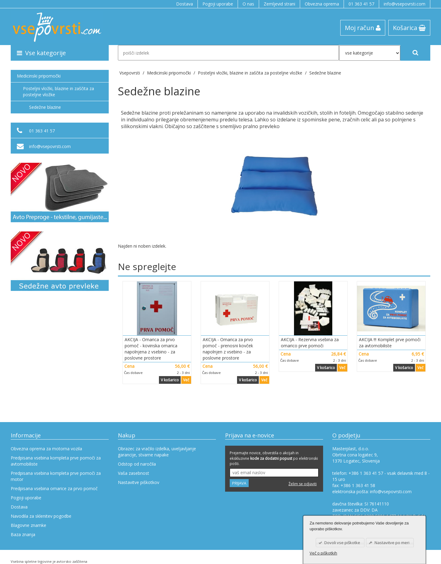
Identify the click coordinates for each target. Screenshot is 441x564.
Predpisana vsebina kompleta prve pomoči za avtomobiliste (56, 461)
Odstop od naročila (137, 464)
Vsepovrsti (130, 73)
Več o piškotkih (323, 553)
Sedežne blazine (325, 73)
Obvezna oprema (322, 4)
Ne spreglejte (147, 266)
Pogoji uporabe (217, 4)
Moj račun (363, 27)
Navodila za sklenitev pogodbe (41, 516)
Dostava (184, 4)
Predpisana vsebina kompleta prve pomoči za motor (56, 476)
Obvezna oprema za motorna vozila (46, 449)
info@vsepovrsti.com (404, 4)
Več (186, 380)
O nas (248, 4)
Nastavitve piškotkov (138, 482)
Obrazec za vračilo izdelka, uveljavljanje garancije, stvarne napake (157, 452)
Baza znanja (23, 534)
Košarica (409, 27)
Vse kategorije (41, 52)
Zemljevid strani (279, 4)
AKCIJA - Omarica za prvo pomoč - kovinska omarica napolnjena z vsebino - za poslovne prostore (151, 349)
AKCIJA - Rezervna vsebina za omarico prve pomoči (310, 343)
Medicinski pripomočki (39, 76)
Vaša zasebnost (133, 473)
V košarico (170, 380)
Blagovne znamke (28, 525)
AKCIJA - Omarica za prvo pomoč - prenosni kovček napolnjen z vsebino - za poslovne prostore (228, 349)
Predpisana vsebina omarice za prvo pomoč (54, 488)
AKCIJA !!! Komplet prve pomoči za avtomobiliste (389, 343)
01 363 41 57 (361, 4)
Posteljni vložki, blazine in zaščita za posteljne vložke (58, 91)
